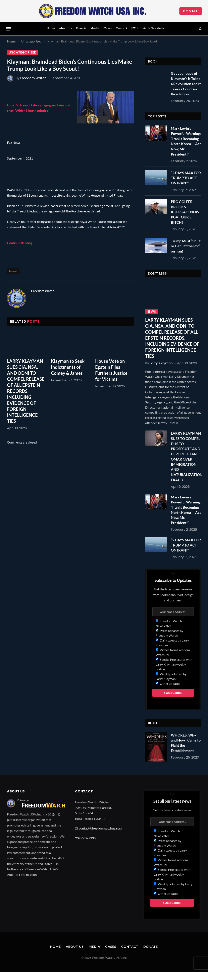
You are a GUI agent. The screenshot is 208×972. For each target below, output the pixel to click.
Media (95, 28)
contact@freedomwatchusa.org (100, 828)
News (151, 311)
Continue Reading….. (21, 243)
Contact (121, 28)
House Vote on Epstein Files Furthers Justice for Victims (111, 370)
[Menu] (8, 28)
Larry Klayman (161, 363)
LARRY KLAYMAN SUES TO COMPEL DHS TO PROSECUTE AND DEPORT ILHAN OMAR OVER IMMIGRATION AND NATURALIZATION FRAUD (187, 456)
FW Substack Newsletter (148, 28)
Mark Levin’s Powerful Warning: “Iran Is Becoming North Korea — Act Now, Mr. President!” (186, 141)
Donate (190, 11)
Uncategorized (22, 52)
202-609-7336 (85, 838)
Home (51, 28)
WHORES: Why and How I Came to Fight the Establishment (186, 743)
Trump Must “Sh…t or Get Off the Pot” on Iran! (186, 246)
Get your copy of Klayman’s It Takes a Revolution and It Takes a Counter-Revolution (186, 83)
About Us (65, 28)
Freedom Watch (33, 78)
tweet (13, 271)
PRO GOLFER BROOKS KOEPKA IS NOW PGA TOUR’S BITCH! (185, 211)
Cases (108, 28)
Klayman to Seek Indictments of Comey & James (68, 367)
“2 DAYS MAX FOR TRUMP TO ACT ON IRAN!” (186, 178)
